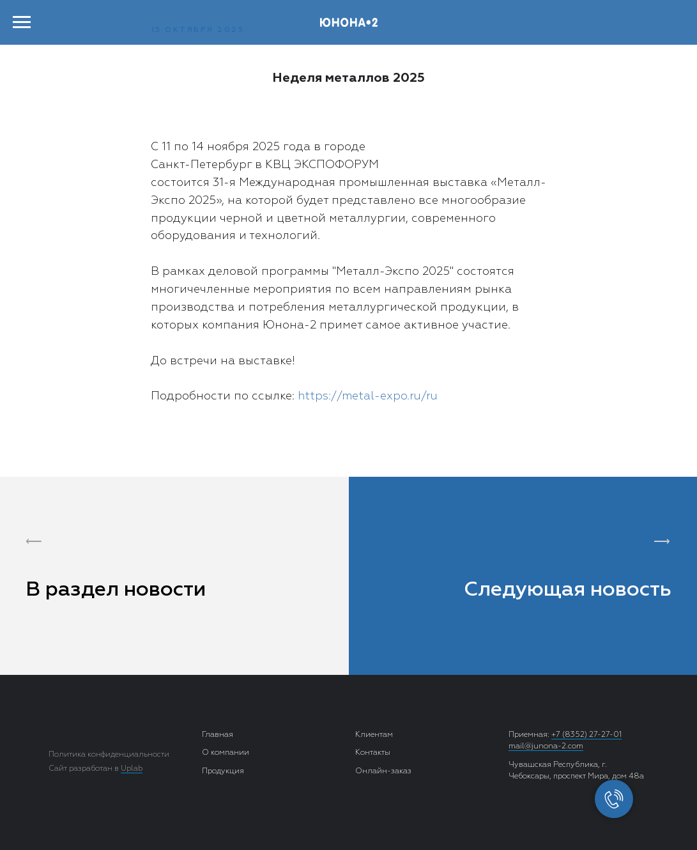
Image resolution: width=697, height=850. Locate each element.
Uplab (131, 769)
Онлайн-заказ (383, 771)
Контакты (372, 753)
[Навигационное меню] (22, 22)
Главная (217, 735)
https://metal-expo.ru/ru (368, 396)
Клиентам (374, 735)
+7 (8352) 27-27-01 (586, 735)
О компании (225, 753)
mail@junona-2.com (546, 746)
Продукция (223, 771)
